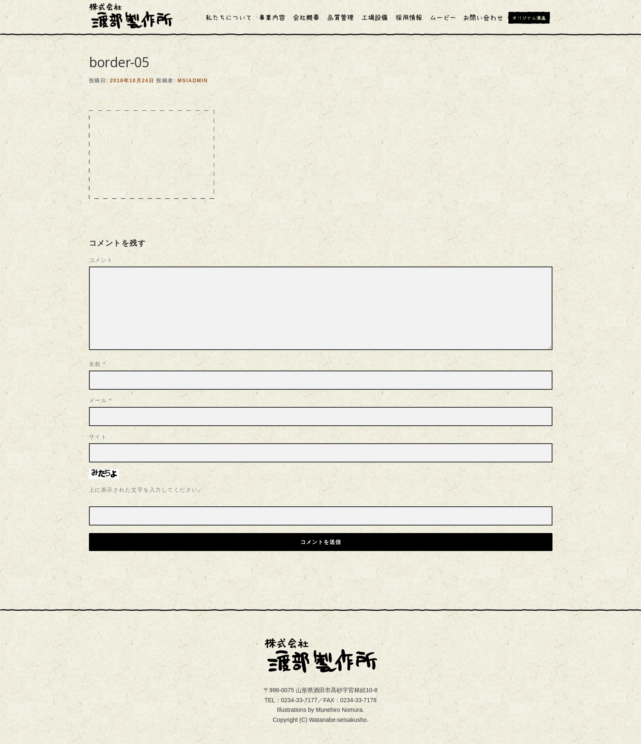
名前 (97, 328)
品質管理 (340, 18)
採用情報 (409, 18)
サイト (98, 401)
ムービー (443, 18)
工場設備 (374, 18)
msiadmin (192, 45)
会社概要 (306, 18)
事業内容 (272, 18)
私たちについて (228, 18)
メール (100, 365)
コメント (101, 224)
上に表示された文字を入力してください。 (146, 454)
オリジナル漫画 (532, 18)
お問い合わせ (483, 18)
